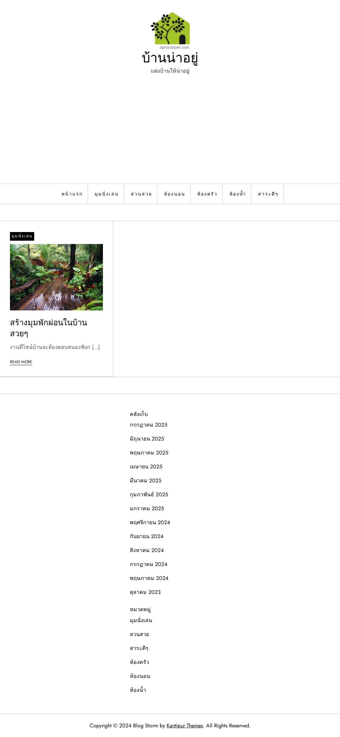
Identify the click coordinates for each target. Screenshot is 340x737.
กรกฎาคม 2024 (148, 564)
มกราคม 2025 (147, 508)
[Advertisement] (170, 133)
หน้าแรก (72, 194)
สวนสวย (141, 194)
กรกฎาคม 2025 (148, 425)
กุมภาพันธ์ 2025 (149, 494)
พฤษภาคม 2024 (149, 578)
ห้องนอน (174, 194)
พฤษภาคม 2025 (149, 452)
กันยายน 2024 (146, 536)
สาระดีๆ (268, 194)
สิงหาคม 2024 (147, 550)
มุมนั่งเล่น (107, 194)
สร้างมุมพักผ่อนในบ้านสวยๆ (48, 328)
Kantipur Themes (185, 725)
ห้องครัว (207, 194)
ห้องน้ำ (237, 194)
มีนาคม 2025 (145, 480)
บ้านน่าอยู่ (170, 57)
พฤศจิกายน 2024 (150, 522)
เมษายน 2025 (146, 466)
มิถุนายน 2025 (147, 439)
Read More (21, 362)
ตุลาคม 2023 (145, 592)
